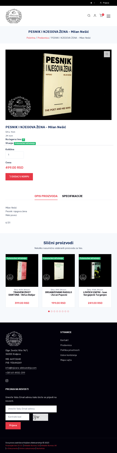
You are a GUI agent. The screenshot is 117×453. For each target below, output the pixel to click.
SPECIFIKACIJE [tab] (72, 196)
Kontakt (64, 340)
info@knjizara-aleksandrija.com (21, 368)
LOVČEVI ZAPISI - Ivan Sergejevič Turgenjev (95, 293)
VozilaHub (40, 448)
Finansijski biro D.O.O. (14, 446)
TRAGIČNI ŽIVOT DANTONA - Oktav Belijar (22, 293)
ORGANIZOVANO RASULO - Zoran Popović (58, 293)
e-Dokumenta (12, 448)
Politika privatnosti (70, 350)
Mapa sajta (66, 360)
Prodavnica (43, 38)
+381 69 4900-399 (15, 372)
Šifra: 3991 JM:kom (58, 290)
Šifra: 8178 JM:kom (22, 290)
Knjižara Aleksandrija (32, 443)
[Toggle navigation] (108, 16)
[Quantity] (14, 155)
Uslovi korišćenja (68, 355)
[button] (95, 16)
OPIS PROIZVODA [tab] (46, 196)
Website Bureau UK (49, 446)
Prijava (104, 3)
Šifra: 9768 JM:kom (95, 290)
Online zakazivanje (27, 448)
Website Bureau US (32, 446)
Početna (31, 38)
